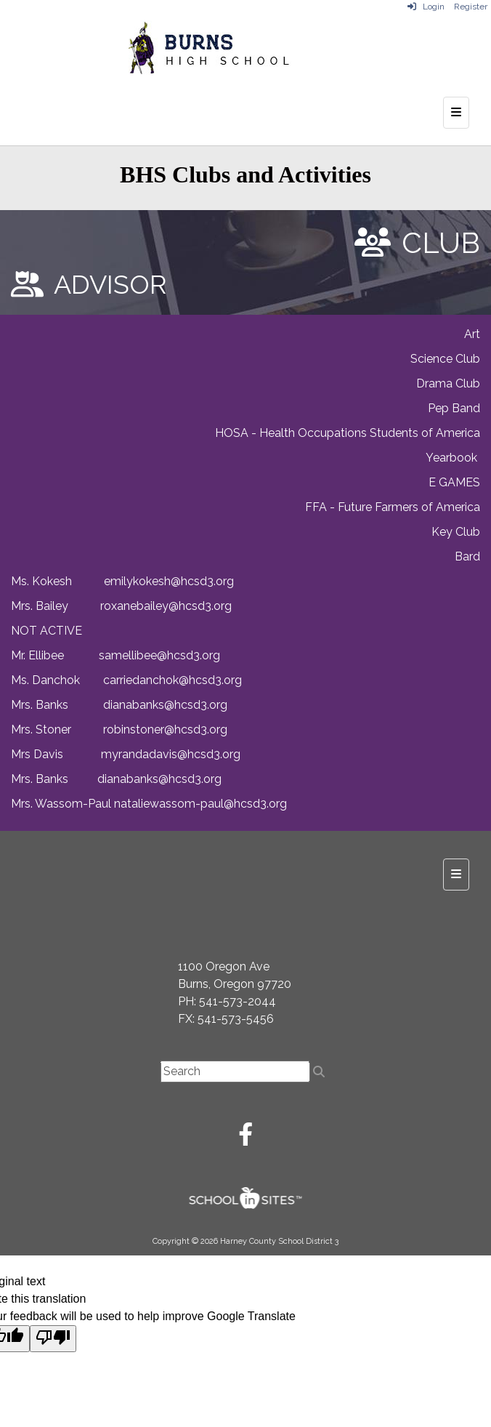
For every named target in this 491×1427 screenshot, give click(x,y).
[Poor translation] (53, 1338)
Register (470, 6)
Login (426, 6)
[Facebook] (245, 1139)
